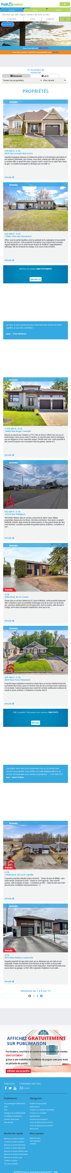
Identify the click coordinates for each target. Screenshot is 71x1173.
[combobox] (35, 14)
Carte (45, 75)
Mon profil (34, 1128)
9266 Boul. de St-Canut (16, 596)
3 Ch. (7, 955)
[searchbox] (35, 14)
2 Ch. (7, 872)
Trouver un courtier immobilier (42, 1110)
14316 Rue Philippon (15, 514)
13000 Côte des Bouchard (18, 236)
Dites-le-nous (35, 1138)
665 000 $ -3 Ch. (13, 677)
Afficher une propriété (18, 1071)
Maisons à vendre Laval (13, 1157)
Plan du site (8, 1122)
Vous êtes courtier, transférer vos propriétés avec (36, 52)
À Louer (58, 10)
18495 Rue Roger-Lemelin (18, 431)
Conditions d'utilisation (13, 1116)
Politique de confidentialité (14, 1113)
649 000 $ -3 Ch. (13, 233)
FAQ (5, 1110)
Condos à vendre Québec (14, 1142)
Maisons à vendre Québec (14, 1138)
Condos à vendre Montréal (14, 1148)
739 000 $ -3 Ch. (13, 150)
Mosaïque (16, 75)
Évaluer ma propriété (38, 1103)
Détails (8, 177)
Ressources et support (39, 1119)
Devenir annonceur (11, 1119)
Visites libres (35, 1107)
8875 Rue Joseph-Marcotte (19, 153)
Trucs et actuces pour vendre (41, 1122)
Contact (33, 1143)
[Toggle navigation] (65, 4)
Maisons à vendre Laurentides (16, 1154)
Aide (6, 1107)
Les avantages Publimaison (14, 1103)
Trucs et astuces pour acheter (41, 1125)
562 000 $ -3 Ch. (13, 511)
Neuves (35, 10)
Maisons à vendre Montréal (14, 1145)
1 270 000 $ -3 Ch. (14, 428)
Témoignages (35, 1141)
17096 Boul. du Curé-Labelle (19, 874)
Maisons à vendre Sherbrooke (16, 1151)
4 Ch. (7, 594)
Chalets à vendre (10, 1160)
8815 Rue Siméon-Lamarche (19, 957)
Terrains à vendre (11, 1164)
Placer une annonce (35, 48)
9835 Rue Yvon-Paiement (17, 679)
